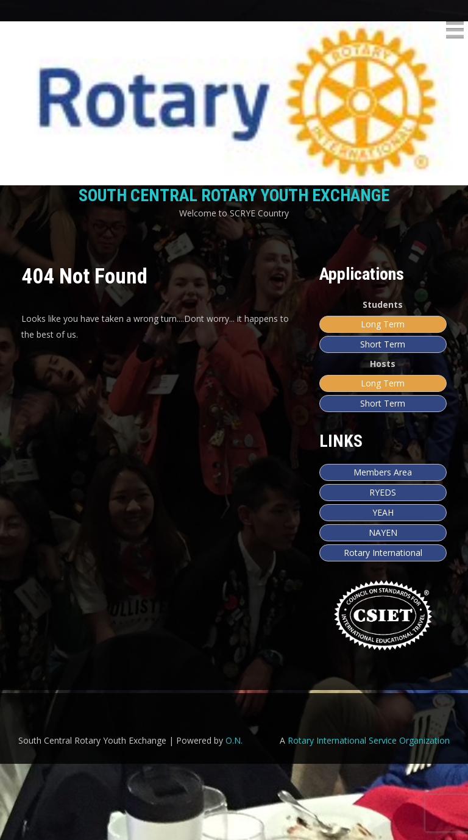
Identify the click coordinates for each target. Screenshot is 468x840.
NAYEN (383, 532)
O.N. (234, 816)
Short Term (382, 344)
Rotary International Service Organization (369, 816)
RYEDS (382, 492)
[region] (234, 759)
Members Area (382, 472)
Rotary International (383, 552)
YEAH (383, 512)
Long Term (383, 324)
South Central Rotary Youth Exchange (234, 195)
